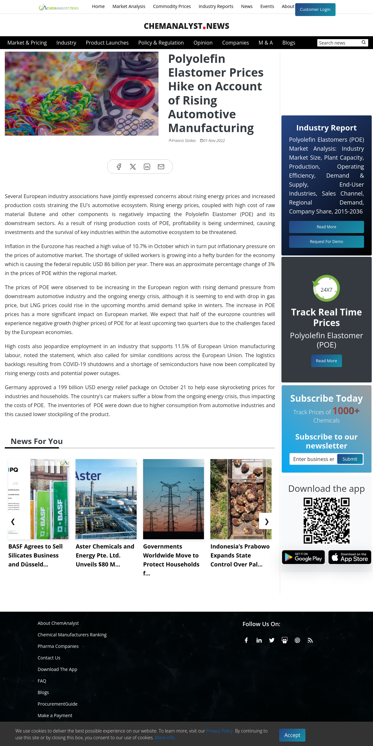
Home (98, 6)
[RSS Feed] (310, 639)
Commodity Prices (172, 6)
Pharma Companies (58, 646)
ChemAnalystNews (186, 26)
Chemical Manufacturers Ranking (72, 635)
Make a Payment (55, 715)
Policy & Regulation (161, 42)
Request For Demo (326, 241)
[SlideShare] (284, 639)
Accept (292, 735)
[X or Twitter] (272, 639)
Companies (235, 42)
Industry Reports (216, 6)
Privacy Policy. (220, 731)
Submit (350, 459)
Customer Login (315, 9)
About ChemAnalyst (58, 623)
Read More (326, 361)
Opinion (203, 42)
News (247, 6)
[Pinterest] (297, 639)
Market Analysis (128, 6)
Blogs (288, 42)
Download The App (57, 669)
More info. (165, 737)
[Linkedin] (259, 639)
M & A (266, 42)
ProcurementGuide (58, 704)
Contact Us (49, 658)
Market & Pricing (27, 42)
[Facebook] (246, 639)
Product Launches (107, 42)
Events (267, 6)
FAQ (42, 681)
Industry (66, 42)
